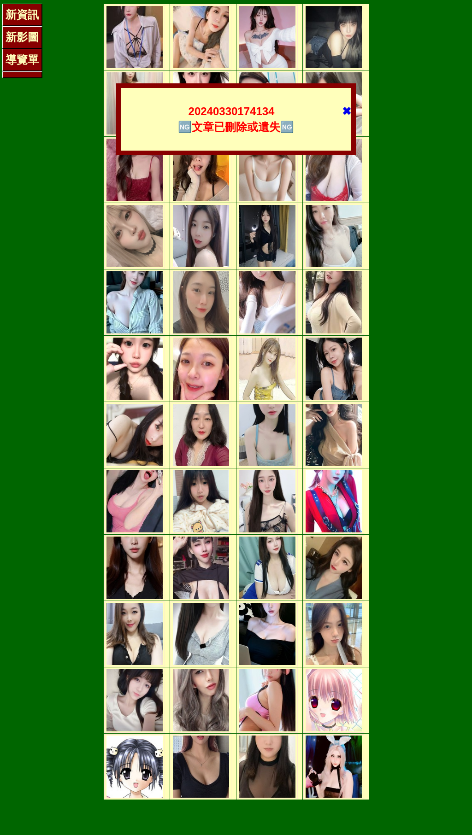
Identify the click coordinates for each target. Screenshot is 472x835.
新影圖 (22, 37)
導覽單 (22, 59)
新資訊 (22, 14)
